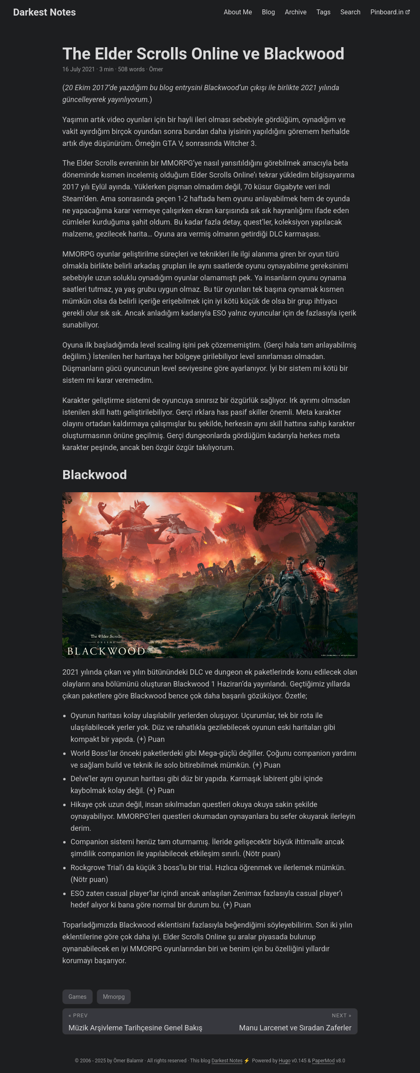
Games (77, 996)
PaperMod (323, 1061)
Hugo (285, 1061)
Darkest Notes (44, 12)
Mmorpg (114, 996)
